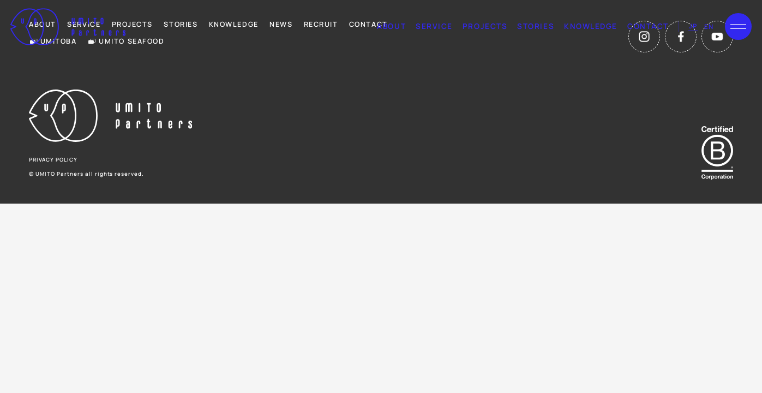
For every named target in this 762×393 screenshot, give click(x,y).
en (708, 26)
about (391, 26)
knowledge (590, 26)
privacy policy (53, 159)
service (434, 26)
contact (648, 26)
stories (535, 26)
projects (485, 26)
